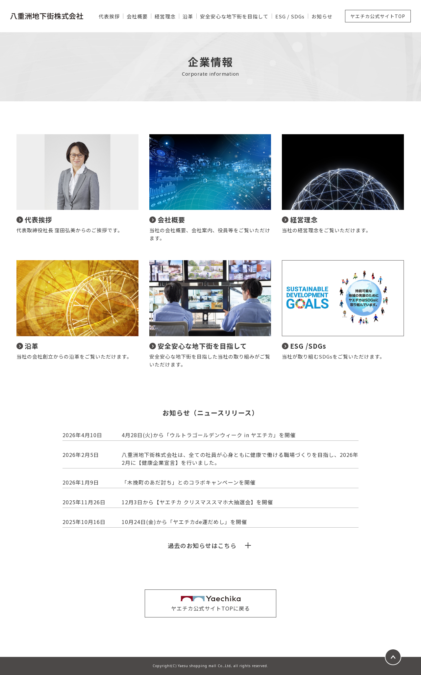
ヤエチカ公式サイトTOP (377, 16)
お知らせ (322, 16)
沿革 (188, 16)
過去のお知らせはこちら (202, 545)
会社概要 (137, 16)
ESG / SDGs (290, 16)
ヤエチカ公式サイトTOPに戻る (210, 608)
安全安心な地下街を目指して (234, 16)
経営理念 (165, 16)
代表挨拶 (109, 16)
